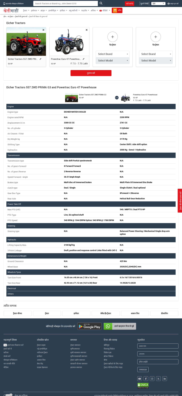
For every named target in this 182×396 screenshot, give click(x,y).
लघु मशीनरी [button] (73, 10)
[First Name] (158, 346)
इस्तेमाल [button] (34, 10)
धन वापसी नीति (9, 363)
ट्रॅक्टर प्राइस (41, 345)
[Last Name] (158, 353)
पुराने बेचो (144, 4)
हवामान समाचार (76, 367)
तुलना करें (91, 73)
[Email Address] (158, 361)
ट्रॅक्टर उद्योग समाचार (77, 359)
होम (5, 16)
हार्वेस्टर (76, 313)
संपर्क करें (7, 356)
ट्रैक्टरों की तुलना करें (21, 16)
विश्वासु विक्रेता (109, 348)
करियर (6, 352)
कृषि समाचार (75, 348)
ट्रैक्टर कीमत (17, 313)
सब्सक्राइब (143, 369)
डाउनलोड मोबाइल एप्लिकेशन (14, 3)
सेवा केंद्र (40, 363)
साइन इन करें (173, 3)
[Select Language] (158, 3)
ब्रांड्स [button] (43, 10)
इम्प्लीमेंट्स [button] (52, 10)
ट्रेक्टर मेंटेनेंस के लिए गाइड (113, 367)
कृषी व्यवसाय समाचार (78, 352)
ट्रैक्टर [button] (25, 10)
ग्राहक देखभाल (42, 367)
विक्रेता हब (107, 352)
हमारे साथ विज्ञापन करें (13, 345)
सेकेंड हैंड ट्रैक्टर (105, 313)
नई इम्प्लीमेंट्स (42, 348)
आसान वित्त (135, 313)
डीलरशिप (164, 313)
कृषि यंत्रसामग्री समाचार (78, 356)
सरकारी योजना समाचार (78, 363)
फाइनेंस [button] (84, 10)
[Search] (65, 3)
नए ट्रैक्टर (10, 16)
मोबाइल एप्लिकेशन (10, 359)
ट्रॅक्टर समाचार (75, 345)
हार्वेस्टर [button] (62, 10)
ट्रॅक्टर (47, 313)
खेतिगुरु (106, 345)
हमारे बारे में (8, 348)
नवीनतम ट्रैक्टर (42, 352)
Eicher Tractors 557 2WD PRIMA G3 (23, 58)
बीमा (105, 359)
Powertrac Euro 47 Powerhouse (66, 58)
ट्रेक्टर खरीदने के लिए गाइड (113, 363)
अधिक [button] (93, 10)
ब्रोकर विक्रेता (108, 356)
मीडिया (6, 367)
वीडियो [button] (104, 10)
